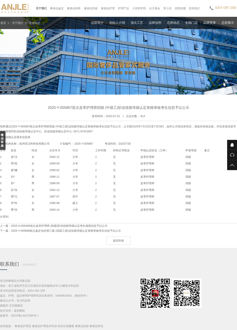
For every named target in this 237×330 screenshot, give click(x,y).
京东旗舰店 (16, 305)
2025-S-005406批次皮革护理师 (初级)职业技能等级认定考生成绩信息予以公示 (59, 225)
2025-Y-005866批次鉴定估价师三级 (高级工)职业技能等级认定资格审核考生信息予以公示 (66, 230)
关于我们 (17, 23)
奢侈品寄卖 (96, 326)
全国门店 (191, 22)
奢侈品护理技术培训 (44, 326)
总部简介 (97, 22)
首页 (3, 23)
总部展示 (227, 22)
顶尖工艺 (137, 22)
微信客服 (2, 140)
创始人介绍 (117, 22)
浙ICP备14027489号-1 (25, 315)
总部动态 (34, 23)
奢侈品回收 (82, 326)
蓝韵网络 (19, 310)
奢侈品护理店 (23, 326)
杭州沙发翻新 (66, 326)
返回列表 (118, 240)
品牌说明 (155, 22)
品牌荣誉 (209, 22)
